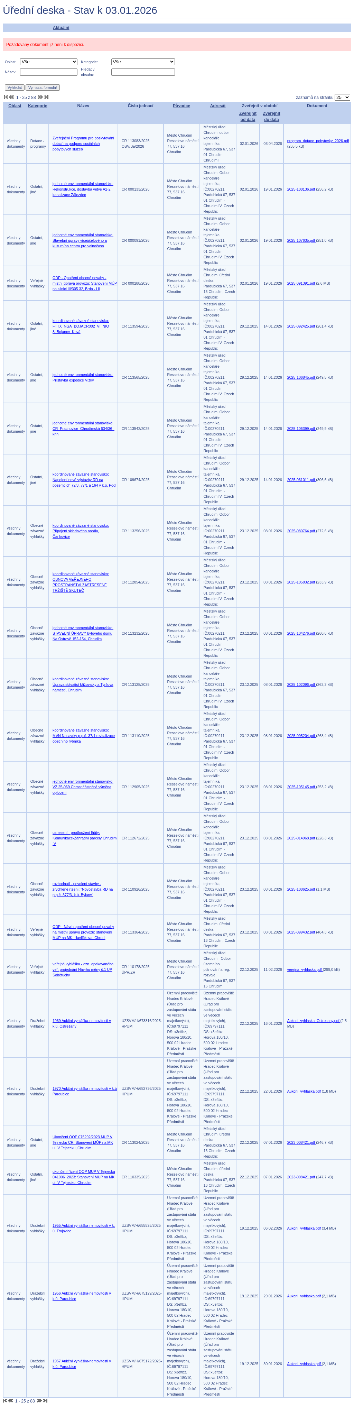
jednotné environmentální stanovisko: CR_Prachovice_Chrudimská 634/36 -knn (83, 428)
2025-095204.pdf (301, 736)
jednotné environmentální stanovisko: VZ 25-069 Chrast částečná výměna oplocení (83, 786)
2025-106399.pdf (301, 428)
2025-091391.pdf (301, 283)
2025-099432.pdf (301, 932)
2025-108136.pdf (301, 189)
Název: (10, 72)
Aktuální (61, 27)
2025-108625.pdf (301, 889)
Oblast (14, 105)
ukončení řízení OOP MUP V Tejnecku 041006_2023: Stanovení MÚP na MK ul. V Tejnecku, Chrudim (84, 1177)
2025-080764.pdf (301, 531)
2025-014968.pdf (301, 838)
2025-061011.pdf (301, 480)
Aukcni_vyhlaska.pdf (304, 1091)
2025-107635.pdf (301, 240)
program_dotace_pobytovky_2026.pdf (318, 141)
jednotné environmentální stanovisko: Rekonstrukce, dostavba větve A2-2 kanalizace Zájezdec (83, 189)
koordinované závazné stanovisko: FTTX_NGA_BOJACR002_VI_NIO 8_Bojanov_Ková (81, 326)
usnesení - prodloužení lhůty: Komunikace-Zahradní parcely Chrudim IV (85, 838)
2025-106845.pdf (301, 377)
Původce (181, 105)
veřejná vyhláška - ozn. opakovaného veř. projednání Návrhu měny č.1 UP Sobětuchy (83, 969)
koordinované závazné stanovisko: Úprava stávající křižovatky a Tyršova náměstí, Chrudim (83, 684)
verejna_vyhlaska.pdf (305, 969)
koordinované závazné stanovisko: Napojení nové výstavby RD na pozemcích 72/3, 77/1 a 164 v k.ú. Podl (84, 479)
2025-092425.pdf (301, 326)
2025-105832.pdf (301, 582)
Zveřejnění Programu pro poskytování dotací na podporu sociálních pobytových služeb (83, 143)
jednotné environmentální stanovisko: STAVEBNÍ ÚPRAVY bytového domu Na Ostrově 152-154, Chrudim (83, 633)
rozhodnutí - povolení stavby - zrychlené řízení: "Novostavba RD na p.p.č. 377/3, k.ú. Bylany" (83, 889)
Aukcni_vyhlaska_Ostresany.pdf (314, 1021)
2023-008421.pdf (301, 1142)
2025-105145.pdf (301, 787)
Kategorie (37, 105)
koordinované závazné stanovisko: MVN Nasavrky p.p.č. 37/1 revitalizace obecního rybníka (84, 735)
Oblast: (11, 62)
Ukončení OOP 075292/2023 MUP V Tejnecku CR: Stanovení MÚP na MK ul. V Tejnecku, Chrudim (83, 1142)
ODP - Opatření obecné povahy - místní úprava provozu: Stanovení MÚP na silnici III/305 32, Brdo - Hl (85, 283)
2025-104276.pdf (301, 633)
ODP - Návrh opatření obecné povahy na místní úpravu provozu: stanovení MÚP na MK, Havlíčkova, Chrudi (83, 932)
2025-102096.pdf (301, 684)
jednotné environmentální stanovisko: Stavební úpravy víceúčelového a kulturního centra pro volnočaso (83, 240)
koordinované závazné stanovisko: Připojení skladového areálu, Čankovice (81, 531)
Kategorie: (89, 62)
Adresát (218, 105)
